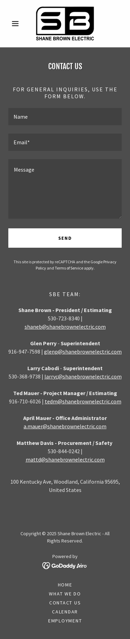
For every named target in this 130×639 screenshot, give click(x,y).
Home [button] (65, 585)
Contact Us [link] (65, 603)
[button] (16, 23)
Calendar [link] (65, 612)
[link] (65, 24)
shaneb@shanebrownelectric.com (65, 326)
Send (65, 238)
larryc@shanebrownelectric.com (83, 376)
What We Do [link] (65, 594)
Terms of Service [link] (69, 268)
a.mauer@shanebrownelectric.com (65, 426)
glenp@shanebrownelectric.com (83, 351)
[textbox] (65, 116)
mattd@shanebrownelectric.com (65, 459)
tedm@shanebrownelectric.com (83, 401)
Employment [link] (65, 621)
